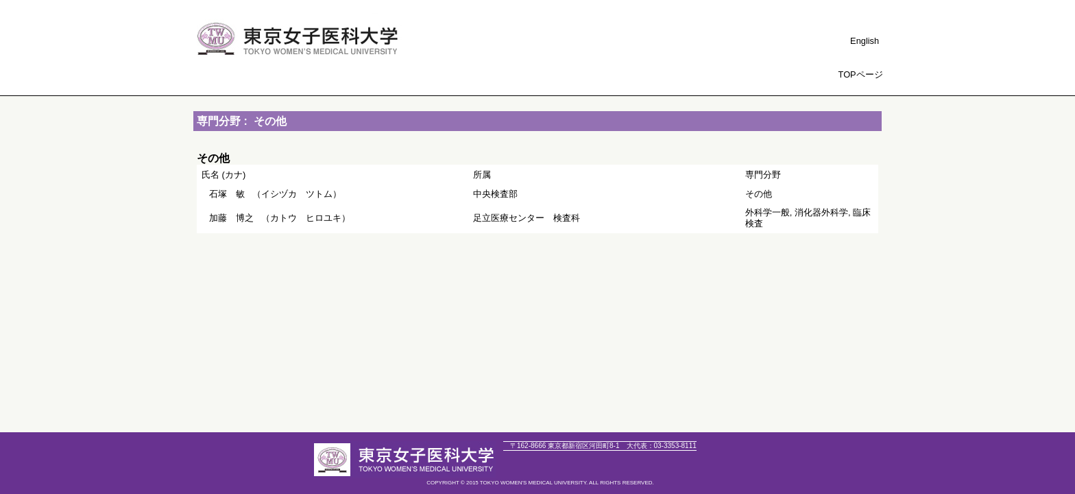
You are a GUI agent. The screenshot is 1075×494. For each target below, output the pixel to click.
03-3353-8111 (662, 445)
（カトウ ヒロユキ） (279, 218)
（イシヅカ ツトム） (275, 194)
